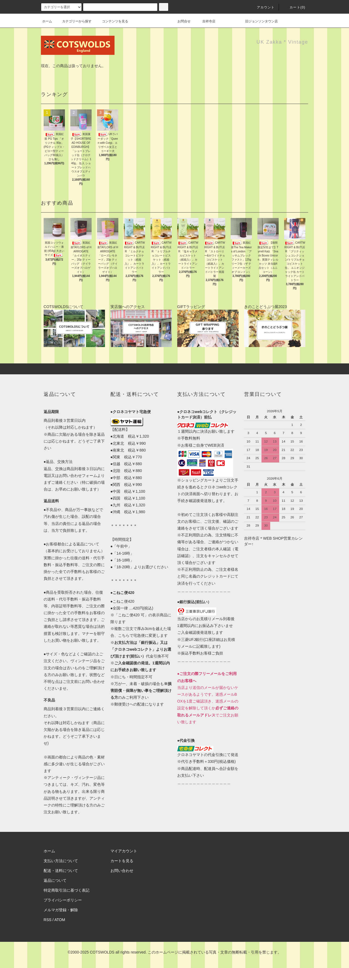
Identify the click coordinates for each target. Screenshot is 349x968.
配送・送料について (61, 870)
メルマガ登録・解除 (61, 910)
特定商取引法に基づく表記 (66, 890)
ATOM (60, 920)
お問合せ (187, 21)
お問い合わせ (121, 870)
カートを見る (121, 861)
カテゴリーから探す (74, 21)
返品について (55, 880)
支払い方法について (61, 861)
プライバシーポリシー (63, 900)
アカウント (262, 7)
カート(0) (294, 7)
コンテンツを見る (111, 21)
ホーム (47, 21)
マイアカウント (123, 851)
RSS (48, 920)
